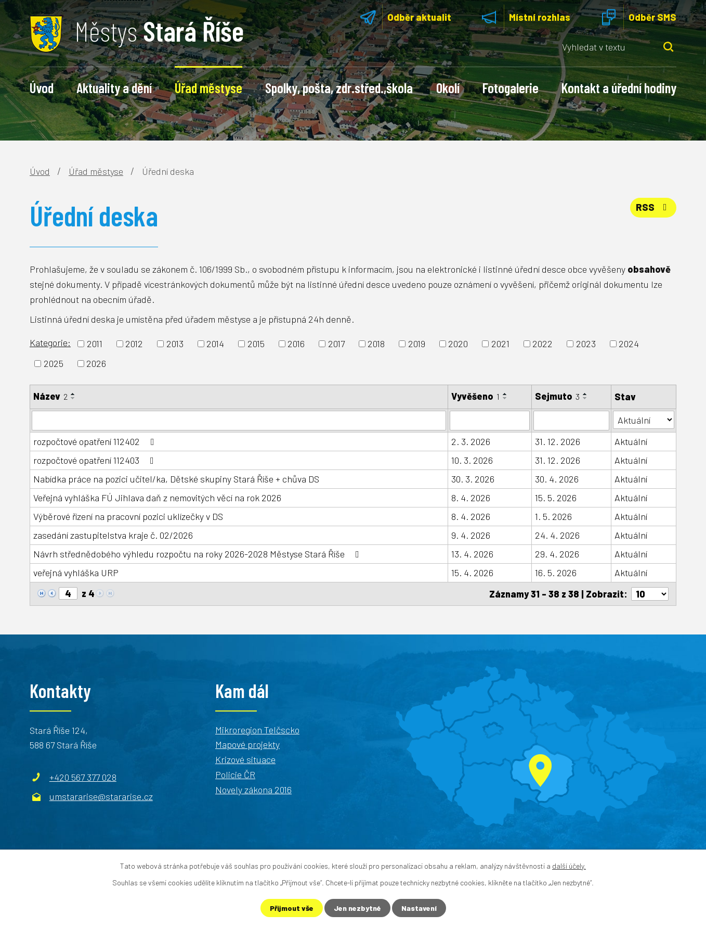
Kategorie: (50, 342)
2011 (94, 343)
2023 (586, 343)
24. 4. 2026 (557, 535)
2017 (336, 343)
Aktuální (631, 441)
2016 (296, 343)
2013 (175, 343)
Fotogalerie (510, 87)
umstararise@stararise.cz (101, 796)
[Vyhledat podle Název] (239, 420)
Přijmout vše (291, 908)
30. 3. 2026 (472, 479)
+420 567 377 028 (82, 776)
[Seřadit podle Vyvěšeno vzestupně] (505, 394)
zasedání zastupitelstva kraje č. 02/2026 (113, 535)
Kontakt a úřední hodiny (618, 87)
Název (50, 396)
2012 (134, 343)
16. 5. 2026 (556, 572)
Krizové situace (245, 759)
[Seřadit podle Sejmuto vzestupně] (585, 394)
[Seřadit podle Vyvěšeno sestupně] (505, 398)
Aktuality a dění (114, 87)
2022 (542, 343)
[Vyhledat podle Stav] (643, 420)
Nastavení (419, 908)
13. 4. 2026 (472, 554)
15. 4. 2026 (472, 572)
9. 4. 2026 (470, 535)
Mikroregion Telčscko (257, 729)
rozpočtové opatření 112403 (95, 460)
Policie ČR (235, 774)
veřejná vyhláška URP (76, 572)
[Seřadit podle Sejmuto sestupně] (585, 398)
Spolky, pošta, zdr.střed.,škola (339, 87)
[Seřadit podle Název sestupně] (73, 398)
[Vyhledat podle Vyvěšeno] (490, 420)
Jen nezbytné (357, 908)
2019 (416, 343)
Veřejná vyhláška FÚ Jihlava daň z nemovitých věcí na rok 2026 (157, 497)
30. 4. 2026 (557, 479)
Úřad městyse (208, 87)
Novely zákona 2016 (253, 789)
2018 (376, 343)
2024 (629, 343)
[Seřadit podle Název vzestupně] (73, 394)
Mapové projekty (247, 744)
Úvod (42, 87)
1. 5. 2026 (553, 516)
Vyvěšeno (475, 396)
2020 (458, 343)
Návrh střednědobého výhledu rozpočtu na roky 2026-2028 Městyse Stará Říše (198, 554)
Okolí (448, 87)
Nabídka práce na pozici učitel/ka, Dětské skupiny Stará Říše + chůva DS (176, 479)
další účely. (569, 865)
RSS (653, 207)
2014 (215, 343)
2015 (256, 343)
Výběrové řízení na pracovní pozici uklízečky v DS (128, 516)
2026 (96, 363)
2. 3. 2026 (470, 441)
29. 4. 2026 (557, 554)
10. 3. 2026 (472, 460)
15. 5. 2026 (556, 497)
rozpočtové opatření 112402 (96, 441)
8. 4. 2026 (470, 497)
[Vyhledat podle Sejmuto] (571, 420)
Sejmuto (557, 396)
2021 (500, 343)
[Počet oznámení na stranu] (650, 594)
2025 (53, 363)
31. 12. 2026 (557, 441)
